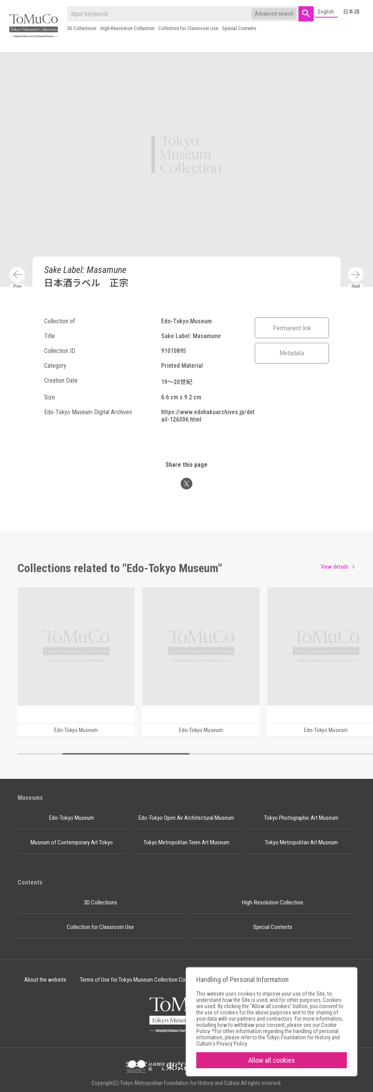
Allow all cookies (271, 1060)
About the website (45, 979)
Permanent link (292, 328)
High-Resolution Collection (127, 28)
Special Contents (239, 28)
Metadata (292, 353)
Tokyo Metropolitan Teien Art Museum (186, 842)
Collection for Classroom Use (188, 28)
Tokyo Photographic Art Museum (301, 817)
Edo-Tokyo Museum (71, 817)
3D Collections (81, 28)
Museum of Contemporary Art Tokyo (71, 842)
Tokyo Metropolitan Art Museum (301, 842)
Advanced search (274, 13)
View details (334, 566)
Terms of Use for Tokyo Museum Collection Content (138, 979)
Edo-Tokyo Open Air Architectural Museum (186, 817)
